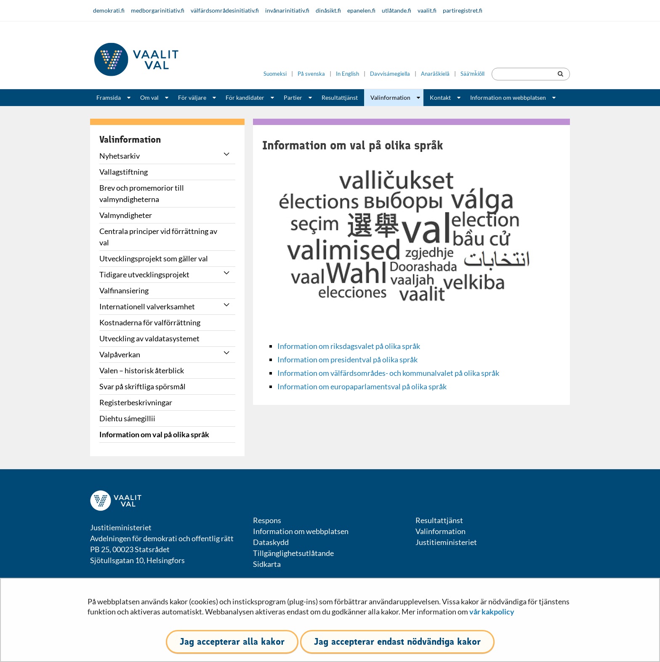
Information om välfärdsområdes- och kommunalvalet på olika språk (388, 373)
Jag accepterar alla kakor (232, 641)
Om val (149, 97)
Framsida (108, 97)
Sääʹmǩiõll (472, 74)
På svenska (311, 74)
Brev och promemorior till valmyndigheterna (141, 193)
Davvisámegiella (390, 74)
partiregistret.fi (462, 10)
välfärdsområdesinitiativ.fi (225, 10)
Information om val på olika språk (154, 434)
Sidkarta (267, 564)
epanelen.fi (361, 10)
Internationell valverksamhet (147, 306)
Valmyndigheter (125, 215)
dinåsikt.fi (328, 10)
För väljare (192, 97)
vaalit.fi (427, 10)
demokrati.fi (109, 10)
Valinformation (390, 97)
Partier (293, 97)
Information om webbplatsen (508, 97)
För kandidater (245, 97)
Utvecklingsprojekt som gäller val (153, 258)
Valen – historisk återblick (141, 370)
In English (347, 74)
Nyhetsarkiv (119, 155)
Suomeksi (275, 74)
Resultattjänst (340, 97)
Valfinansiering (124, 290)
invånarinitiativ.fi (287, 10)
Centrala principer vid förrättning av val (158, 236)
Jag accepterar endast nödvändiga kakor (397, 641)
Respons (267, 520)
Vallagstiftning (123, 171)
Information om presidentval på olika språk (347, 359)
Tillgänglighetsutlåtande (293, 553)
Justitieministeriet (446, 542)
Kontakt (440, 97)
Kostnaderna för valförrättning (149, 322)
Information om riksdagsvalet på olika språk (348, 346)
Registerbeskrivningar (135, 402)
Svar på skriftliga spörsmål (142, 386)
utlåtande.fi (396, 10)
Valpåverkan (119, 354)
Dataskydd (271, 542)
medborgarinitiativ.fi (157, 10)
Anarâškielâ (435, 74)
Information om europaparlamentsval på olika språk (362, 386)
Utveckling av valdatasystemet (149, 338)
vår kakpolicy (491, 611)
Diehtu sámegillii (127, 418)
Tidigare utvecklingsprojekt (144, 274)
